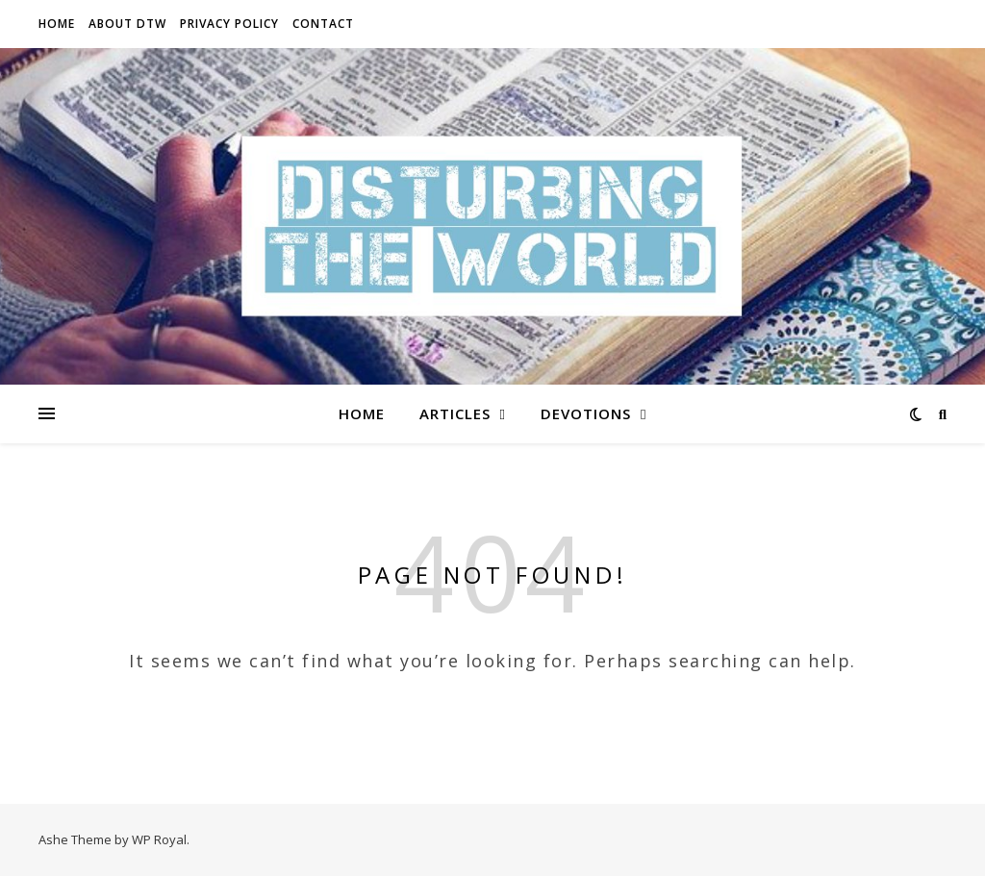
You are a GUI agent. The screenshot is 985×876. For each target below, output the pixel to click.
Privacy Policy (229, 23)
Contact (323, 23)
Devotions (586, 413)
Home (56, 23)
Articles (455, 413)
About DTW (127, 23)
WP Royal (159, 839)
